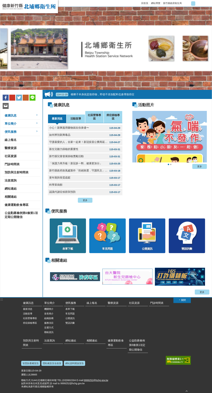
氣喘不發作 (168, 164)
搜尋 (206, 3)
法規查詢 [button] (11, 180)
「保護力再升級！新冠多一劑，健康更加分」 (85, 163)
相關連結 (59, 260)
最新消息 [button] (27, 309)
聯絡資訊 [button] (48, 332)
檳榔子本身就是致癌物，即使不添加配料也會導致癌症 (95, 94)
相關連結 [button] (11, 196)
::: (59, 1)
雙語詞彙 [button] (70, 323)
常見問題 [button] (70, 313)
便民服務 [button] (11, 131)
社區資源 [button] (11, 156)
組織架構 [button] (48, 318)
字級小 (188, 3)
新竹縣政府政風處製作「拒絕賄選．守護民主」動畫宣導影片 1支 (85, 171)
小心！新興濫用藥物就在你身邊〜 (85, 128)
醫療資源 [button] (11, 148)
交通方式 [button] (48, 327)
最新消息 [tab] (57, 118)
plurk (26, 98)
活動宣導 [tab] (75, 118)
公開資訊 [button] (70, 318)
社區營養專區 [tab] (94, 117)
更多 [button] (85, 200)
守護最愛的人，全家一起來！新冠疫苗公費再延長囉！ (85, 142)
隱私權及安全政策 (52, 363)
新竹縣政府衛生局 (172, 3)
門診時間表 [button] (12, 164)
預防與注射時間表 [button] (16, 172)
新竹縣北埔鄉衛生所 (29, 6)
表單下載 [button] (70, 309)
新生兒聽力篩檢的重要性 (85, 149)
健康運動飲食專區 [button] (16, 205)
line (32, 98)
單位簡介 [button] (11, 123)
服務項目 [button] (48, 323)
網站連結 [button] (11, 188)
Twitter (19, 98)
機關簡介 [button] (48, 309)
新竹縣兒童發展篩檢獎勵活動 (85, 156)
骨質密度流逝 (170, 164)
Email (6, 106)
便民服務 (59, 211)
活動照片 (146, 105)
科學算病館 (85, 185)
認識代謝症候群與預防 (85, 192)
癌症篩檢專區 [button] (30, 323)
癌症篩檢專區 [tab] (113, 117)
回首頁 (144, 3)
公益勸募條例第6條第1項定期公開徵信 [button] (21, 215)
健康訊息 (62, 105)
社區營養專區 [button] (30, 318)
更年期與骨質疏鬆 (85, 178)
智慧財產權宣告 (31, 363)
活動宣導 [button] (27, 313)
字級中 (193, 3)
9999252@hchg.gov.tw (96, 380)
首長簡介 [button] (48, 313)
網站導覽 (155, 3)
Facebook (6, 98)
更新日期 (25, 370)
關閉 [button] (183, 300)
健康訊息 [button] (11, 115)
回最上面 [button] (187, 391)
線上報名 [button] (11, 140)
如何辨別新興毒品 (85, 135)
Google (12, 98)
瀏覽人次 (25, 374)
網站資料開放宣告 (74, 363)
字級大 (199, 3)
